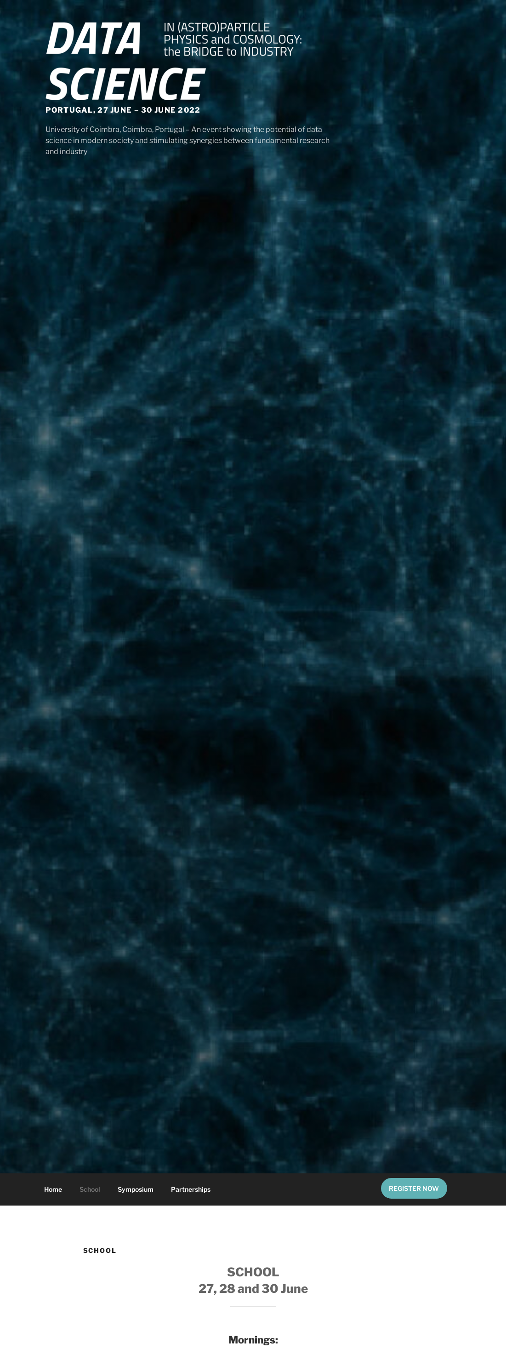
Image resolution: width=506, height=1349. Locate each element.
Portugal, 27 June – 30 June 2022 (123, 110)
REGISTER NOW (414, 1188)
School (90, 1189)
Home (53, 1189)
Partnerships (190, 1189)
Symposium (136, 1189)
